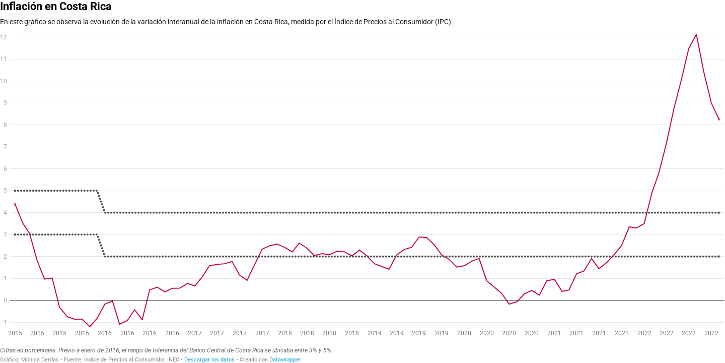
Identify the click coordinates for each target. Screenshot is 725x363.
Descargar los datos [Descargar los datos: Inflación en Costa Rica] (209, 359)
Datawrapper (285, 359)
